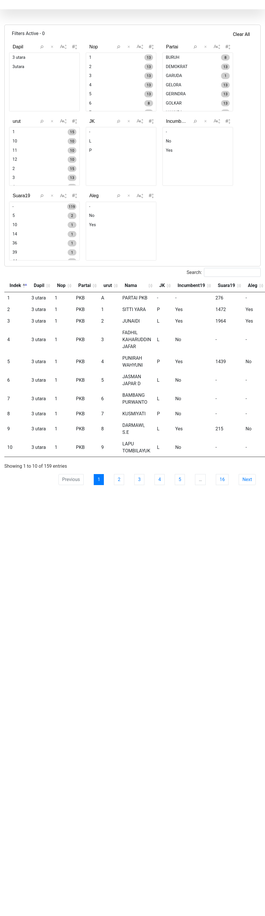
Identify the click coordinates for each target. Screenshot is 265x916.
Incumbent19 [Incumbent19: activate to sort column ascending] (191, 317)
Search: (224, 304)
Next (247, 511)
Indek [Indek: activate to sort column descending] (15, 317)
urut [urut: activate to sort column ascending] (108, 317)
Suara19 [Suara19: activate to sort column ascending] (226, 317)
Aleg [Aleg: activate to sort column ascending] (252, 317)
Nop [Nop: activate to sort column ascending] (61, 317)
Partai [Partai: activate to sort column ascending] (84, 317)
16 (222, 511)
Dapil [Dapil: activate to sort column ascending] (39, 317)
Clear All (241, 34)
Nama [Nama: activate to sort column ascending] (131, 317)
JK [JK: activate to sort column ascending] (162, 317)
